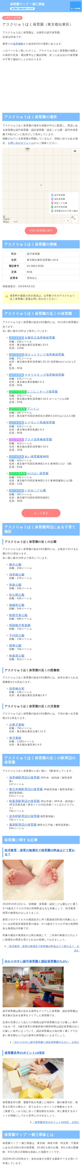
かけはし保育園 (38, 473)
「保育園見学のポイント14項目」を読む (55, 1122)
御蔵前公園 (16, 605)
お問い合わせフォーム (21, 143)
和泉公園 (15, 584)
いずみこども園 (35, 490)
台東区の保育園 (12, 17)
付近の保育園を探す (41, 230)
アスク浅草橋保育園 (38, 439)
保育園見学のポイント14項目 (25, 1052)
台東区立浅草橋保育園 (40, 337)
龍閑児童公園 (18, 615)
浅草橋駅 (18, 43)
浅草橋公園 (16, 574)
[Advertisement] (41, 85)
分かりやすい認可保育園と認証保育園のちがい (37, 961)
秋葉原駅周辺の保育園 (24, 801)
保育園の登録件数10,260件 (22, 9)
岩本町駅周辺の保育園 (24, 816)
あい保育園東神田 (37, 456)
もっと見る (41, 513)
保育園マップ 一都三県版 (27, 4)
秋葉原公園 (16, 655)
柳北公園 (15, 564)
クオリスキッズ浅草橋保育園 (44, 374)
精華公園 (15, 645)
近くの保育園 (75, 8)
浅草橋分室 (16, 688)
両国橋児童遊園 (20, 625)
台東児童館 (16, 724)
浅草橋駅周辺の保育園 (24, 777)
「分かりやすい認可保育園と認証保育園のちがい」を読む (45, 1042)
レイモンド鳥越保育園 (40, 422)
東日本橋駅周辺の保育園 (26, 789)
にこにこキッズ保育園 (42, 391)
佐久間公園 (16, 594)
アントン (33, 408)
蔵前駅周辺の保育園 (23, 824)
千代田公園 (16, 635)
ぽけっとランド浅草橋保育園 (44, 354)
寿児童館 (15, 738)
